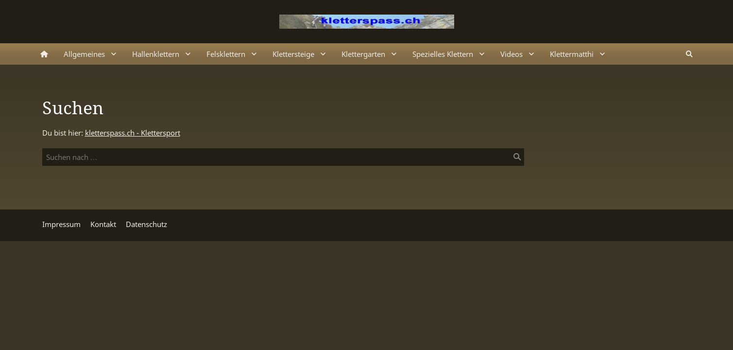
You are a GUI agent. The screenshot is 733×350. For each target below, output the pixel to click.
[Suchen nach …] (283, 157)
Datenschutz (146, 224)
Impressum (61, 224)
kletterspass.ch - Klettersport (132, 133)
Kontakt (103, 224)
